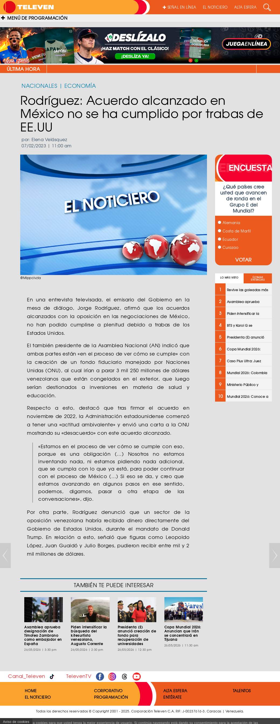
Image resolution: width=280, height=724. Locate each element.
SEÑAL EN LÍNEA (179, 7)
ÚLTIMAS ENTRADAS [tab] (257, 278)
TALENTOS (242, 690)
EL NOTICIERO (215, 7)
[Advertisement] (243, 492)
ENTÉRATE (172, 697)
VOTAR (243, 259)
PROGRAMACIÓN (111, 697)
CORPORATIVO (108, 690)
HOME (31, 690)
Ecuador (228, 239)
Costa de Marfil (234, 231)
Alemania (229, 222)
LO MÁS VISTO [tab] (229, 277)
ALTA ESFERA (245, 7)
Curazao (228, 247)
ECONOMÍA (80, 85)
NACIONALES (39, 85)
